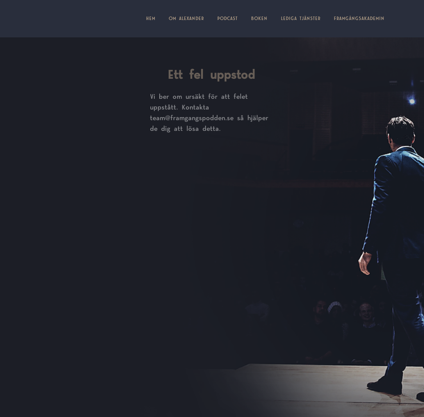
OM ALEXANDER (186, 18)
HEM (154, 17)
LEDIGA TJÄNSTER (300, 18)
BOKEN (259, 18)
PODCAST (227, 18)
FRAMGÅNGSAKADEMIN (359, 18)
